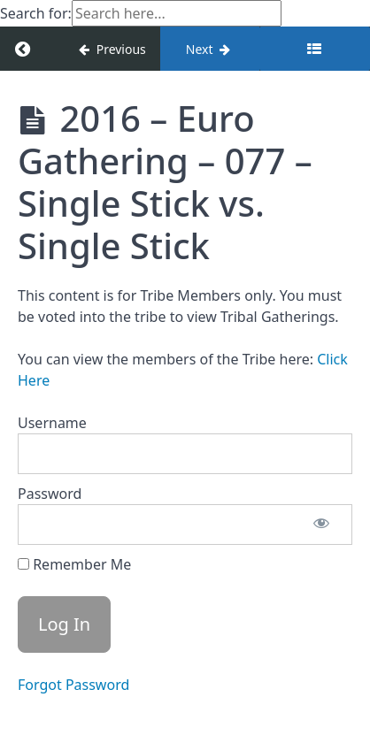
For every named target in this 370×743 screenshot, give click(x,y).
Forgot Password (73, 684)
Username (52, 423)
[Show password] (321, 524)
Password (49, 493)
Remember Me (74, 564)
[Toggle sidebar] (314, 49)
